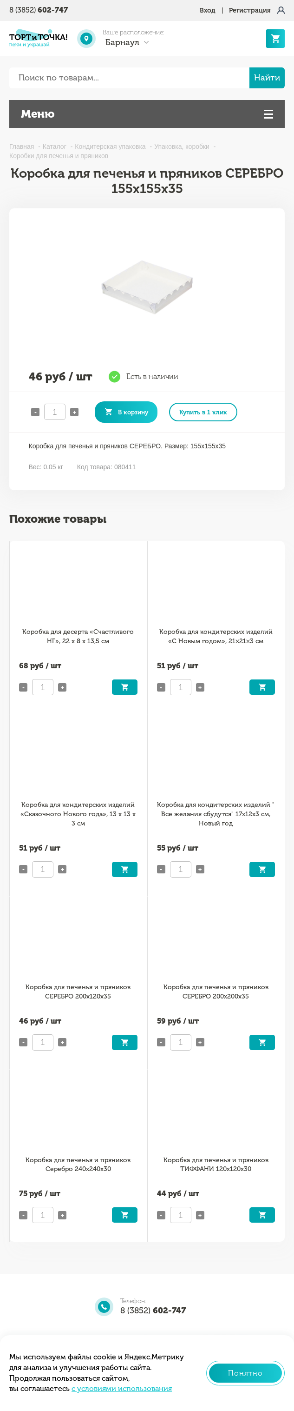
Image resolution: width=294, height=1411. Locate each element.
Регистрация (250, 10)
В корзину (133, 412)
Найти (267, 78)
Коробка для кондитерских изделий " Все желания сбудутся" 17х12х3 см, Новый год (215, 814)
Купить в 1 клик (203, 412)
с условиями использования (122, 1388)
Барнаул (122, 42)
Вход (208, 10)
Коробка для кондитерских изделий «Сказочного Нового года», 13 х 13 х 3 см (78, 814)
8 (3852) (38, 10)
